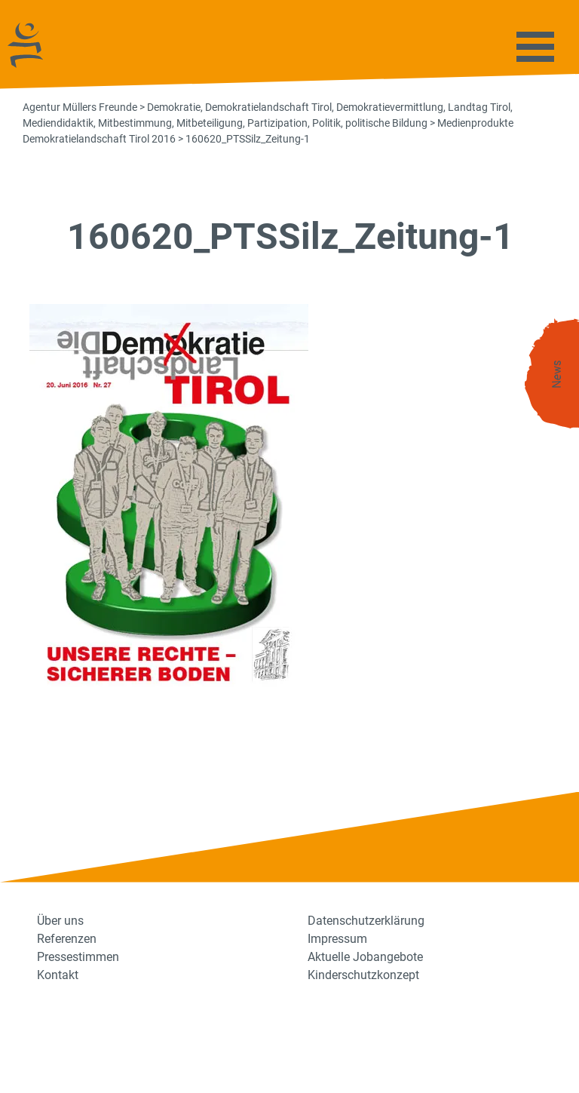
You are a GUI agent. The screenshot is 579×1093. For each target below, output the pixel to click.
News (557, 374)
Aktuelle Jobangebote (365, 957)
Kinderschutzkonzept (363, 975)
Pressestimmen (78, 957)
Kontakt (57, 975)
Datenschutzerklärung (366, 920)
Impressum (337, 939)
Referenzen (66, 939)
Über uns (60, 920)
